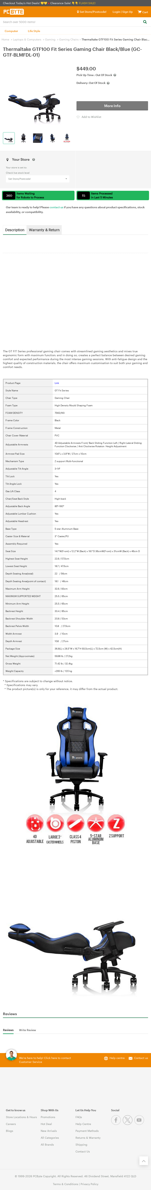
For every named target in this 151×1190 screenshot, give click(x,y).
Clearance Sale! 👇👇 (64, 3)
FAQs (79, 1117)
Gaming (50, 39)
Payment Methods (87, 1130)
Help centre (117, 1058)
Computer (11, 31)
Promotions (48, 1117)
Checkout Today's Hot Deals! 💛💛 (25, 3)
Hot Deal (46, 1124)
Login (116, 11)
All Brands (47, 1144)
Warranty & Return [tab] (44, 229)
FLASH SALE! (87, 3)
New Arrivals (49, 1130)
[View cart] (140, 11)
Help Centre (83, 1124)
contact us (56, 207)
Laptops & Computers (27, 39)
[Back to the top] (143, 1160)
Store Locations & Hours (21, 1117)
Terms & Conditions (65, 1184)
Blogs (9, 1130)
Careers (11, 1124)
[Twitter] (128, 1124)
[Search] (144, 22)
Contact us (141, 1058)
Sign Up (127, 11)
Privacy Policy (89, 1184)
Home (5, 39)
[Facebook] (117, 1124)
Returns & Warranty (88, 1137)
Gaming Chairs (69, 39)
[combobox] (75, 21)
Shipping (81, 1144)
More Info (112, 106)
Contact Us (83, 1151)
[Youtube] (139, 1124)
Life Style (34, 31)
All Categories (50, 1137)
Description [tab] (14, 229)
